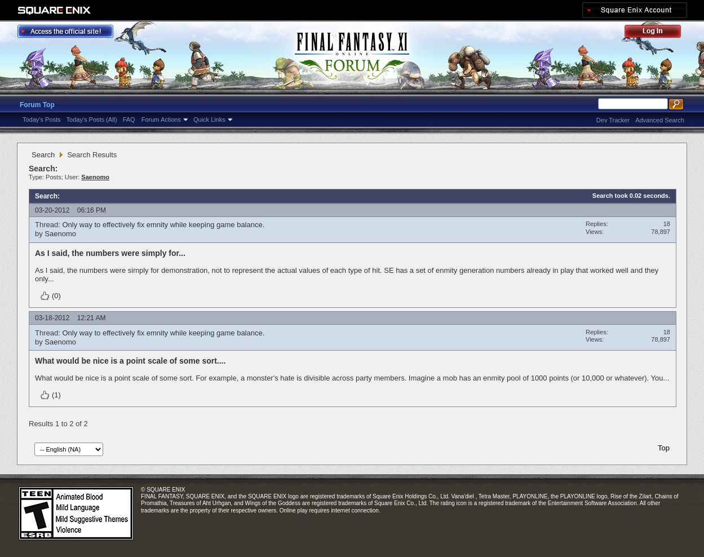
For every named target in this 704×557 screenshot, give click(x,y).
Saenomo (60, 233)
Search (43, 155)
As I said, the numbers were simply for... (110, 253)
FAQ (129, 119)
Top (664, 448)
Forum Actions (161, 119)
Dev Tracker (613, 120)
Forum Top (37, 105)
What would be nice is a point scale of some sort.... (130, 360)
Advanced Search (659, 120)
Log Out (658, 33)
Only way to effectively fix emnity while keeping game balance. (163, 224)
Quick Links (209, 119)
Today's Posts (42, 119)
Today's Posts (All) (92, 119)
